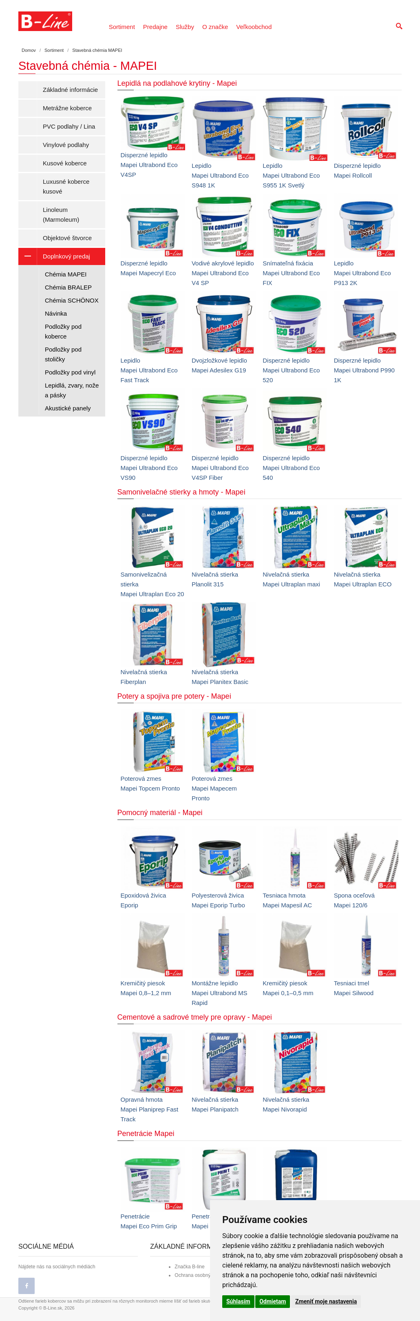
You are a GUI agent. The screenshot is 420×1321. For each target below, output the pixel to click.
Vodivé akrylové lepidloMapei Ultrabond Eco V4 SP (223, 273)
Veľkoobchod (254, 26)
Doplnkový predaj (54, 256)
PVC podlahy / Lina (69, 126)
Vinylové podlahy (66, 144)
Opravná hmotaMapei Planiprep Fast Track (150, 1109)
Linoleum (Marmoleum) (61, 214)
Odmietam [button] (272, 1301)
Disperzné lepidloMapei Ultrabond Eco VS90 (149, 467)
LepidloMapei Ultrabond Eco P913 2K (362, 273)
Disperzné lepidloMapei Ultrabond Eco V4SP (149, 164)
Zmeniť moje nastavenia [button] (326, 1301)
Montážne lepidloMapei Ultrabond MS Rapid (220, 993)
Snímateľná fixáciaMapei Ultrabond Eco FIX (291, 273)
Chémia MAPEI (66, 274)
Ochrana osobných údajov (203, 1275)
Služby (185, 26)
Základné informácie (70, 89)
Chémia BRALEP (68, 287)
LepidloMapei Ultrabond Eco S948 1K (220, 175)
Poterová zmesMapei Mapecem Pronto (214, 788)
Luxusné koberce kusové (66, 186)
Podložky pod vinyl (70, 372)
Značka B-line (189, 1267)
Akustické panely (68, 408)
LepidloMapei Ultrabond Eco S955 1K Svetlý (291, 175)
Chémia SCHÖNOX (72, 300)
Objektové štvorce (67, 237)
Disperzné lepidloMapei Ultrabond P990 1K (364, 370)
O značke (215, 26)
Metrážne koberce (67, 108)
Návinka (56, 313)
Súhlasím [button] (238, 1301)
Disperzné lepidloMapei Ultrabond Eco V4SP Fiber (220, 467)
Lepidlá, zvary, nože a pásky (72, 390)
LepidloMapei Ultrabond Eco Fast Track (149, 370)
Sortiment (122, 26)
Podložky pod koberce (63, 331)
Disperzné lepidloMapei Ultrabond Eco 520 (291, 370)
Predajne (155, 26)
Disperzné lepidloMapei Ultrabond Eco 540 (291, 467)
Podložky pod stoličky (63, 354)
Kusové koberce (65, 163)
